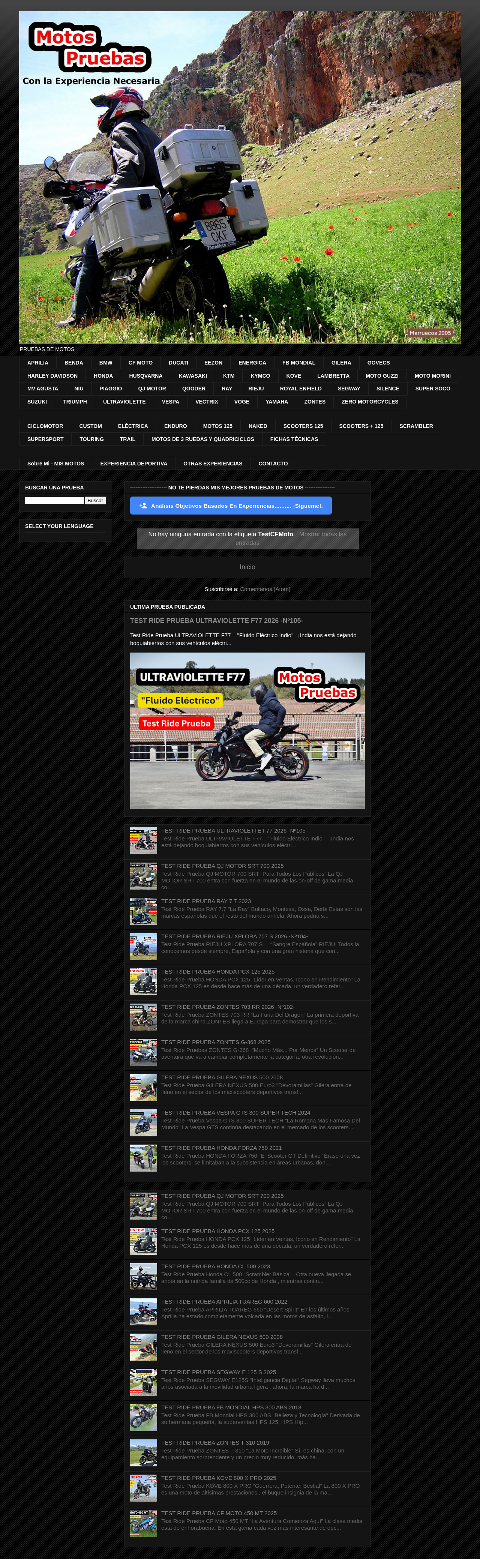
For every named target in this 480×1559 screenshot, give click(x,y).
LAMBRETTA (333, 376)
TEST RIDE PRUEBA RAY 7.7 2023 (206, 901)
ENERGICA (252, 363)
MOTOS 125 (217, 426)
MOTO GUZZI (382, 376)
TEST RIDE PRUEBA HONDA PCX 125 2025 (217, 971)
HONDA (103, 376)
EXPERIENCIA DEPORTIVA (133, 464)
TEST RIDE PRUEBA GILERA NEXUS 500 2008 (222, 1077)
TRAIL (127, 439)
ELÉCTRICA (133, 426)
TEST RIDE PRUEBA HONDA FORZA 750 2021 (221, 1148)
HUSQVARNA (145, 376)
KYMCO (260, 376)
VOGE (241, 402)
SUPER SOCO (433, 389)
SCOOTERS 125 (303, 426)
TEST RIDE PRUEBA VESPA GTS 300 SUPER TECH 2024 (235, 1112)
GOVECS (379, 363)
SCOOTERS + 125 (361, 426)
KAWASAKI (193, 376)
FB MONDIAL (298, 363)
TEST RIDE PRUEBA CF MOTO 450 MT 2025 (219, 1513)
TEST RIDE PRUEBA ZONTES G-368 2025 (216, 1042)
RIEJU (256, 389)
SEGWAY (349, 389)
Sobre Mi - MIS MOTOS (55, 464)
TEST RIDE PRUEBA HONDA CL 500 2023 (215, 1266)
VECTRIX (206, 402)
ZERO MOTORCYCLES (370, 402)
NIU (78, 389)
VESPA (170, 402)
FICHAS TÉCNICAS (294, 439)
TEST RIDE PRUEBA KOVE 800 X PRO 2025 (218, 1478)
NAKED (258, 426)
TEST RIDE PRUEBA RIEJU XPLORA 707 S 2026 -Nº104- (234, 936)
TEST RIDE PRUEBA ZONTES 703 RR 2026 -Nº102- (228, 1007)
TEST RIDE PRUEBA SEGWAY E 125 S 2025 (218, 1372)
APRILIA (37, 363)
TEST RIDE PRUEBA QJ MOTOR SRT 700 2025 (222, 866)
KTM (228, 376)
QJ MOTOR (152, 389)
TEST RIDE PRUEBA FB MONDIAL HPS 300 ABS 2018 (231, 1407)
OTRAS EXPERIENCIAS (212, 464)
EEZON (213, 363)
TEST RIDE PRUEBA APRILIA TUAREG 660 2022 (224, 1301)
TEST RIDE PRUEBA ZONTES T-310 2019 (215, 1442)
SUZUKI (37, 402)
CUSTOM (90, 426)
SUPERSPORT (45, 439)
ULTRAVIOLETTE (124, 402)
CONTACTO (273, 464)
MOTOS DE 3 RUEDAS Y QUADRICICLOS (203, 439)
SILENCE (387, 389)
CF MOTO (141, 363)
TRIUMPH (75, 402)
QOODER (194, 389)
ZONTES (315, 402)
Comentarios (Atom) (265, 589)
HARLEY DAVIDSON (52, 376)
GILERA (341, 363)
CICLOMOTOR (45, 426)
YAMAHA (277, 402)
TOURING (92, 439)
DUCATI (178, 363)
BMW (105, 363)
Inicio (247, 567)
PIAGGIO (111, 389)
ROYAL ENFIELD (301, 389)
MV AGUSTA (42, 389)
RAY (227, 389)
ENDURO (175, 426)
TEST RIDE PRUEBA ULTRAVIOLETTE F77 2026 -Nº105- (216, 620)
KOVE (294, 376)
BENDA (73, 363)
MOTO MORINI (433, 376)
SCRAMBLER (416, 426)
